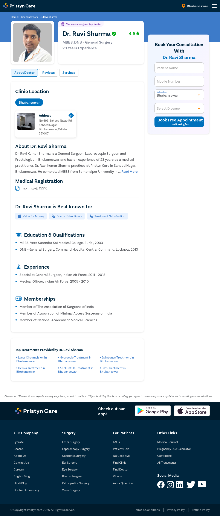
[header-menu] (214, 6)
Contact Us (21, 463)
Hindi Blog (20, 483)
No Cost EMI (121, 456)
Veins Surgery (71, 490)
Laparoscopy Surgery (76, 449)
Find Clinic (119, 463)
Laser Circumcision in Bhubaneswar (31, 359)
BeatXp (18, 449)
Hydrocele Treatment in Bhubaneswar (75, 359)
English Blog (22, 476)
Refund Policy (201, 510)
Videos (117, 476)
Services (70, 73)
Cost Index (164, 456)
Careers (19, 469)
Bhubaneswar (29, 102)
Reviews (49, 73)
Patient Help (121, 449)
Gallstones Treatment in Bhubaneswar (117, 359)
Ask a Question (123, 483)
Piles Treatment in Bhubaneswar (113, 370)
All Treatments (167, 463)
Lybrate (19, 442)
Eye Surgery (70, 469)
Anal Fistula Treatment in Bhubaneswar (75, 370)
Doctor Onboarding (26, 490)
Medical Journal (167, 442)
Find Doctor (120, 469)
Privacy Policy (176, 510)
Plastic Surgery (72, 476)
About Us (20, 456)
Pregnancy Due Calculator (174, 449)
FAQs (116, 442)
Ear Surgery (69, 463)
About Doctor (24, 73)
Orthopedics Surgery (75, 483)
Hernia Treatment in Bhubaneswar (30, 370)
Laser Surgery (71, 442)
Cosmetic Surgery (74, 456)
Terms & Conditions (147, 510)
